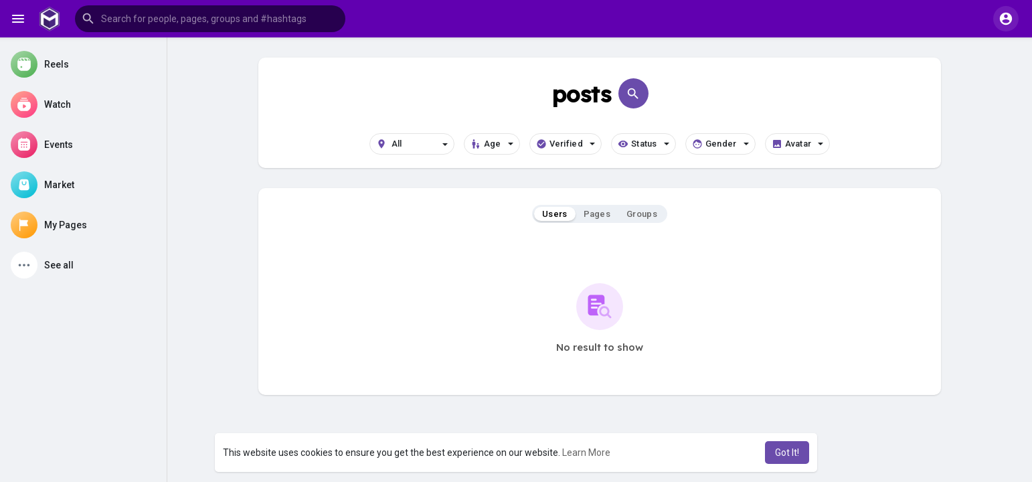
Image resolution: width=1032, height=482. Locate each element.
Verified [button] (565, 144)
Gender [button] (720, 144)
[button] (210, 18)
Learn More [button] (586, 452)
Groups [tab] (641, 214)
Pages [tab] (597, 214)
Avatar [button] (798, 144)
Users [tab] (555, 214)
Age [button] (491, 144)
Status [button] (643, 144)
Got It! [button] (787, 452)
